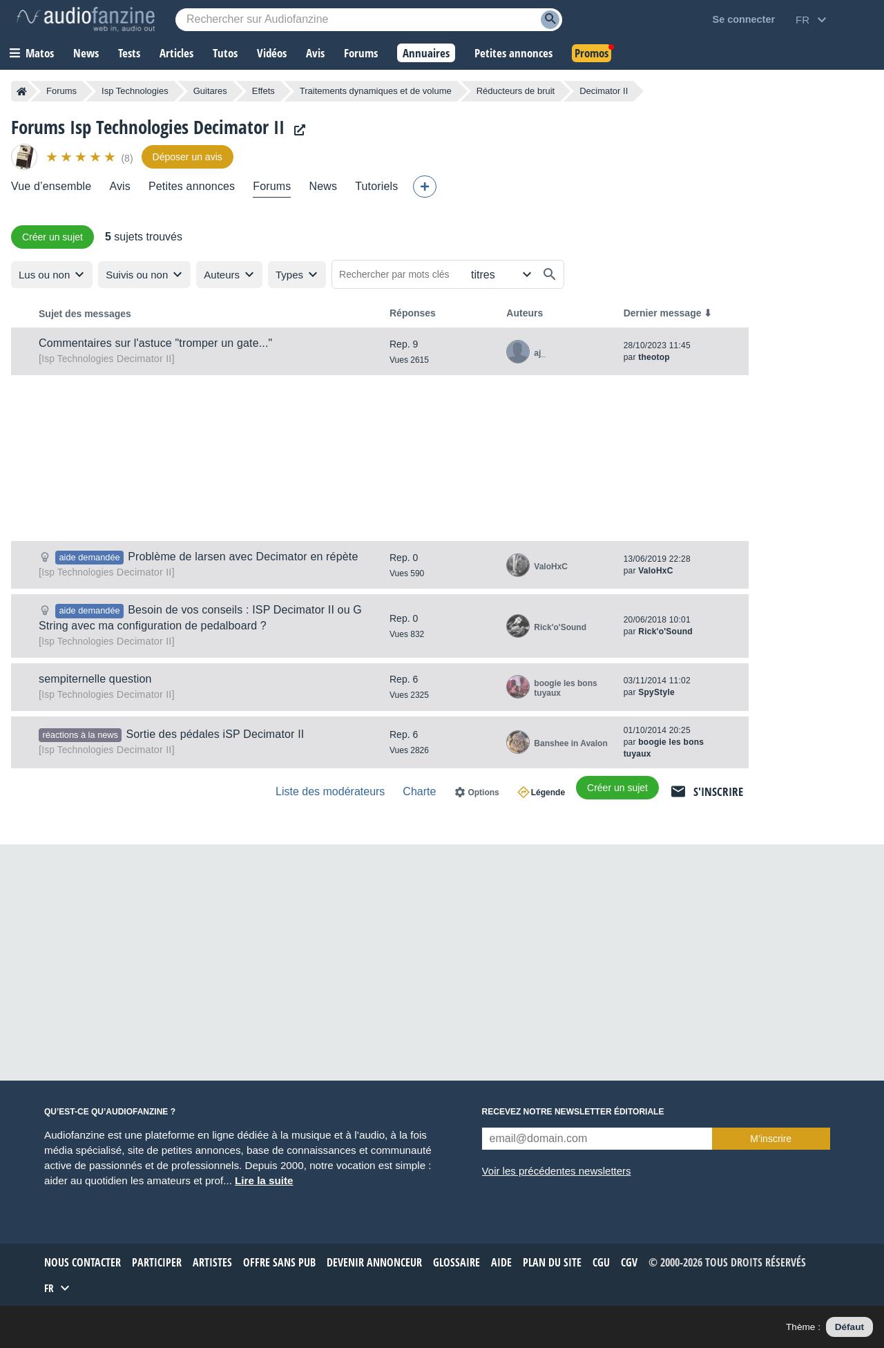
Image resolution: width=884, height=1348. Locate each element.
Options (483, 792)
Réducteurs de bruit (516, 91)
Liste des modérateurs (330, 791)
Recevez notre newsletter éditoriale (573, 1112)
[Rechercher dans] (499, 274)
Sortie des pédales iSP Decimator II (215, 734)
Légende (548, 792)
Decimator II (106, 358)
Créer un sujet (52, 237)
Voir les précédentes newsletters (556, 1171)
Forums (61, 91)
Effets (263, 91)
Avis (120, 186)
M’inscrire (770, 1138)
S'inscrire (718, 791)
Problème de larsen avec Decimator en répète (243, 556)
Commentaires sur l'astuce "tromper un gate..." (155, 343)
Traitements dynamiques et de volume (376, 91)
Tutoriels (376, 186)
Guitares (210, 91)
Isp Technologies (135, 91)
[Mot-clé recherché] (368, 19)
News (323, 186)
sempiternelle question (95, 679)
